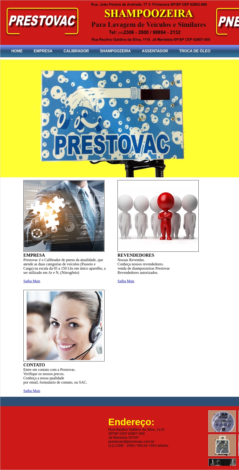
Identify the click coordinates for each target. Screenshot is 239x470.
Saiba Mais (31, 281)
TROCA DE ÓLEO (194, 51)
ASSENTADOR (155, 51)
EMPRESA (43, 51)
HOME (17, 51)
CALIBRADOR (76, 51)
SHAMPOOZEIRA (115, 51)
